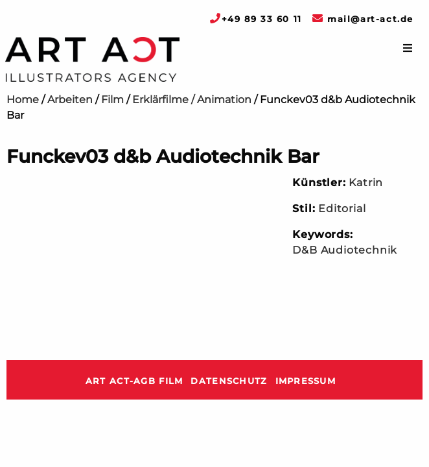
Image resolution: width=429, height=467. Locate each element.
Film (112, 99)
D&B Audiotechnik (344, 250)
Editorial (341, 208)
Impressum (305, 381)
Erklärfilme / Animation (191, 99)
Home (22, 99)
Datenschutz (229, 381)
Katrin (366, 182)
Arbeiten (70, 99)
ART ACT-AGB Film (134, 381)
